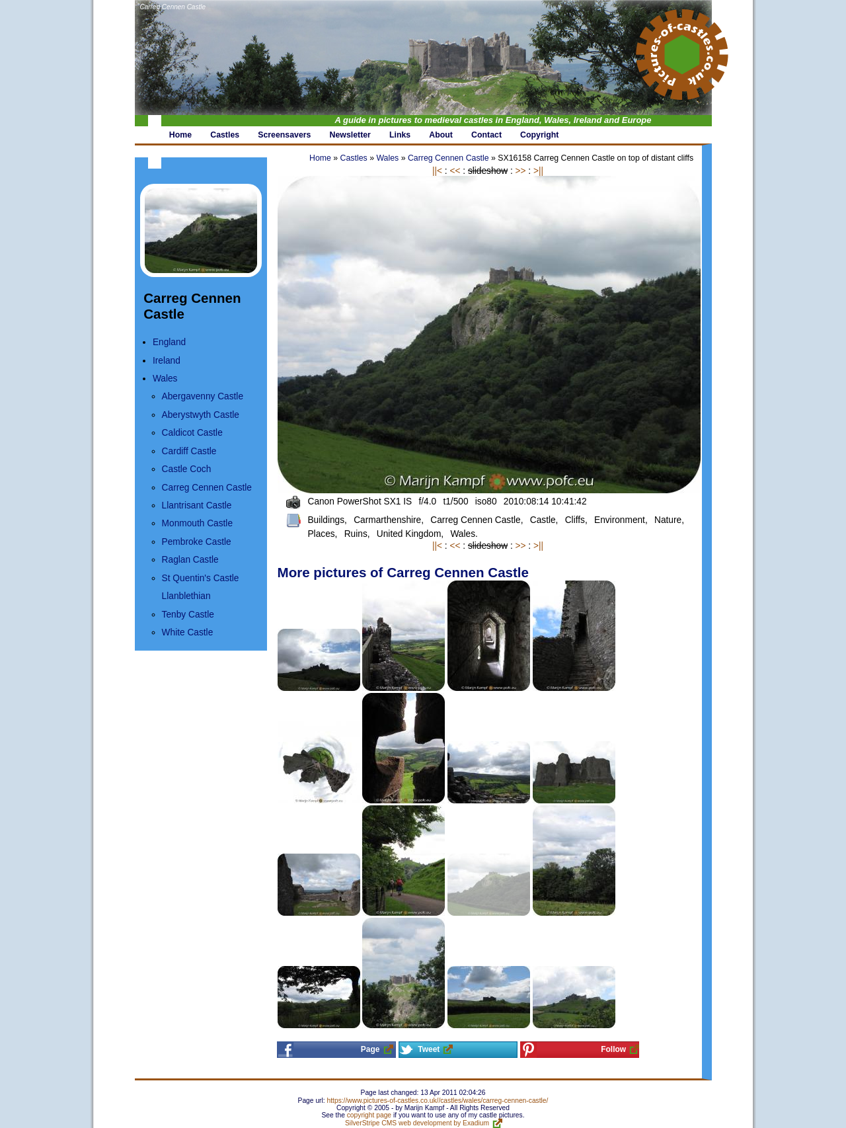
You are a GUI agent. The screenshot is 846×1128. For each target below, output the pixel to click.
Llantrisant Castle (197, 505)
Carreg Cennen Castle (173, 7)
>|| (538, 171)
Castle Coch (187, 469)
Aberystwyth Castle (200, 415)
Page (370, 1049)
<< (454, 171)
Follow (613, 1049)
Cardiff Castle (189, 451)
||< (437, 171)
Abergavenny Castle (202, 396)
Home (320, 158)
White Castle (187, 632)
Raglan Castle (190, 560)
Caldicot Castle (192, 433)
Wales (165, 378)
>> (521, 171)
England (169, 342)
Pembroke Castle (196, 542)
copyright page (369, 1115)
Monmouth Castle (197, 523)
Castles (353, 158)
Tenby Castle (188, 615)
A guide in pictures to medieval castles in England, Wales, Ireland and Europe (493, 120)
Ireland (166, 361)
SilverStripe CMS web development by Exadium (417, 1123)
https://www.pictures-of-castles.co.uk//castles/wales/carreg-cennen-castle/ (438, 1100)
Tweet (429, 1049)
